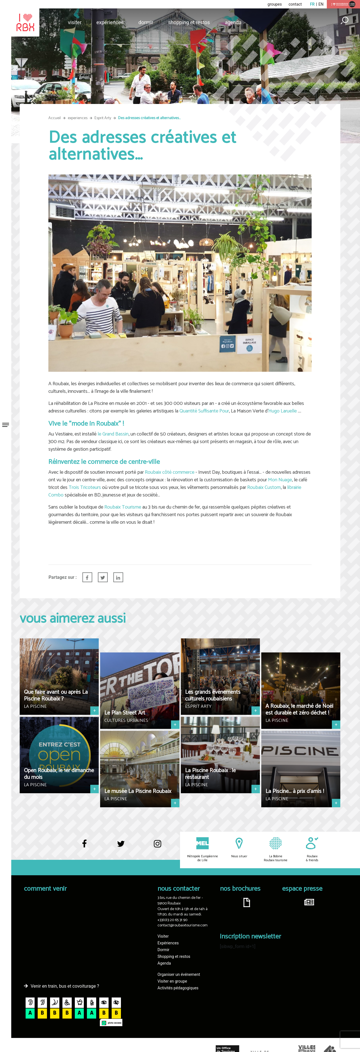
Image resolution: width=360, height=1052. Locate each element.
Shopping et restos (189, 22)
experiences (77, 118)
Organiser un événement (179, 974)
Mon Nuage (280, 480)
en (320, 4)
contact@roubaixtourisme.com (183, 925)
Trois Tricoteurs (85, 487)
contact (295, 4)
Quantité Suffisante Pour (204, 411)
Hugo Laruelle (282, 411)
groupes (274, 4)
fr (312, 4)
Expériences (109, 22)
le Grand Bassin (113, 434)
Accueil (54, 118)
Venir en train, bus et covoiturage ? (65, 986)
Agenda (233, 22)
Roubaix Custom (264, 487)
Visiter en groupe (172, 981)
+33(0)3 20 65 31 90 (172, 920)
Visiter (74, 22)
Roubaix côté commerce (169, 472)
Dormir (145, 22)
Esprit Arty (102, 118)
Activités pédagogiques (178, 988)
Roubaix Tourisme (122, 507)
